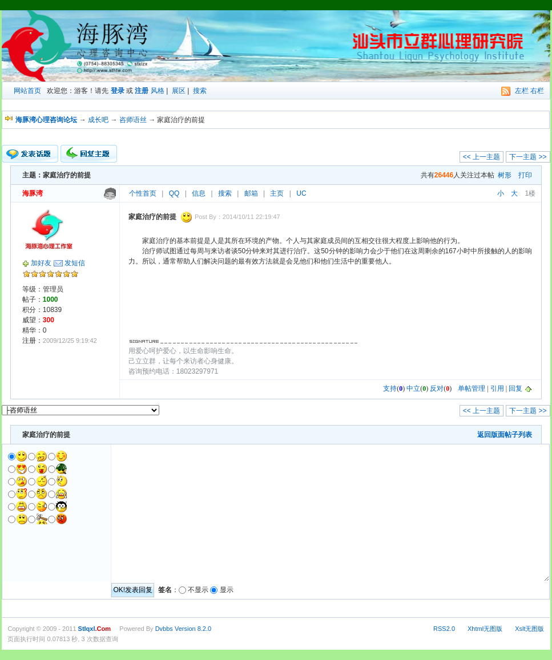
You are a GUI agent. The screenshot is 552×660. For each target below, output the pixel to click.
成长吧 (98, 120)
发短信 (75, 263)
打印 (525, 175)
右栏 (537, 91)
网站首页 (27, 91)
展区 (179, 91)
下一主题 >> (527, 157)
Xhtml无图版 (485, 628)
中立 (413, 388)
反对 (437, 388)
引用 (497, 388)
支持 (390, 388)
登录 (117, 91)
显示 (226, 590)
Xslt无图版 (529, 628)
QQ (174, 193)
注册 (141, 91)
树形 (504, 175)
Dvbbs (164, 628)
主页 (277, 193)
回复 (515, 388)
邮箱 (251, 193)
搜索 (200, 91)
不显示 (198, 590)
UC (301, 193)
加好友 (41, 263)
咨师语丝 (133, 120)
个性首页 (142, 193)
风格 (157, 91)
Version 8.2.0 (193, 628)
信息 (199, 193)
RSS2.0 (444, 628)
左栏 (522, 91)
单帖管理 (471, 388)
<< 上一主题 (481, 157)
